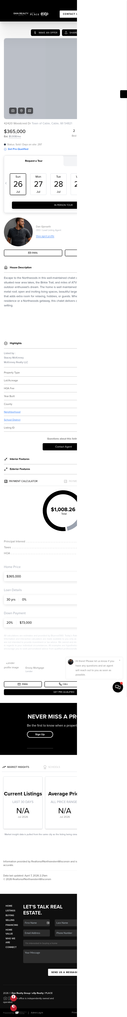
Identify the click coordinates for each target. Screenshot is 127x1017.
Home (9, 905)
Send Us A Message (64, 972)
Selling (10, 920)
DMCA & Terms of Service (100, 1012)
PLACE (48, 993)
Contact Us (71, 14)
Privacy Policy (78, 1012)
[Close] (119, 981)
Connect (11, 947)
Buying (10, 915)
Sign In (114, 3)
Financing (12, 925)
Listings (10, 910)
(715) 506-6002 (94, 938)
